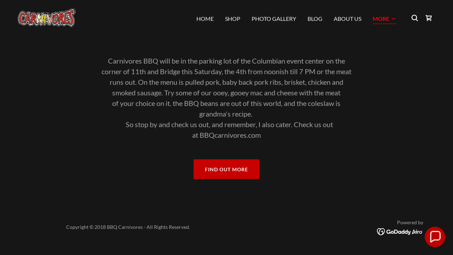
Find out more (226, 169)
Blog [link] (315, 18)
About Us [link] (347, 18)
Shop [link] (232, 18)
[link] (46, 17)
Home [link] (205, 18)
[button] (384, 19)
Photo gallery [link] (274, 18)
